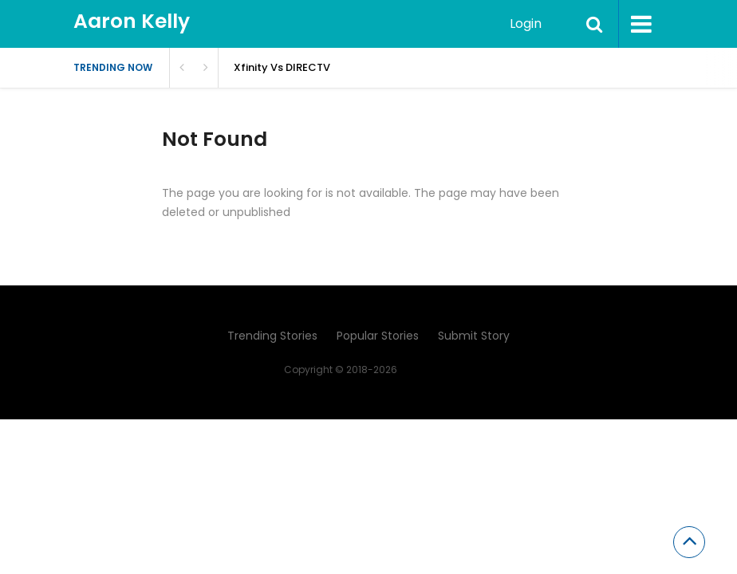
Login (526, 23)
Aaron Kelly (131, 21)
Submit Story (474, 335)
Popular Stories (378, 335)
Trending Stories (272, 335)
